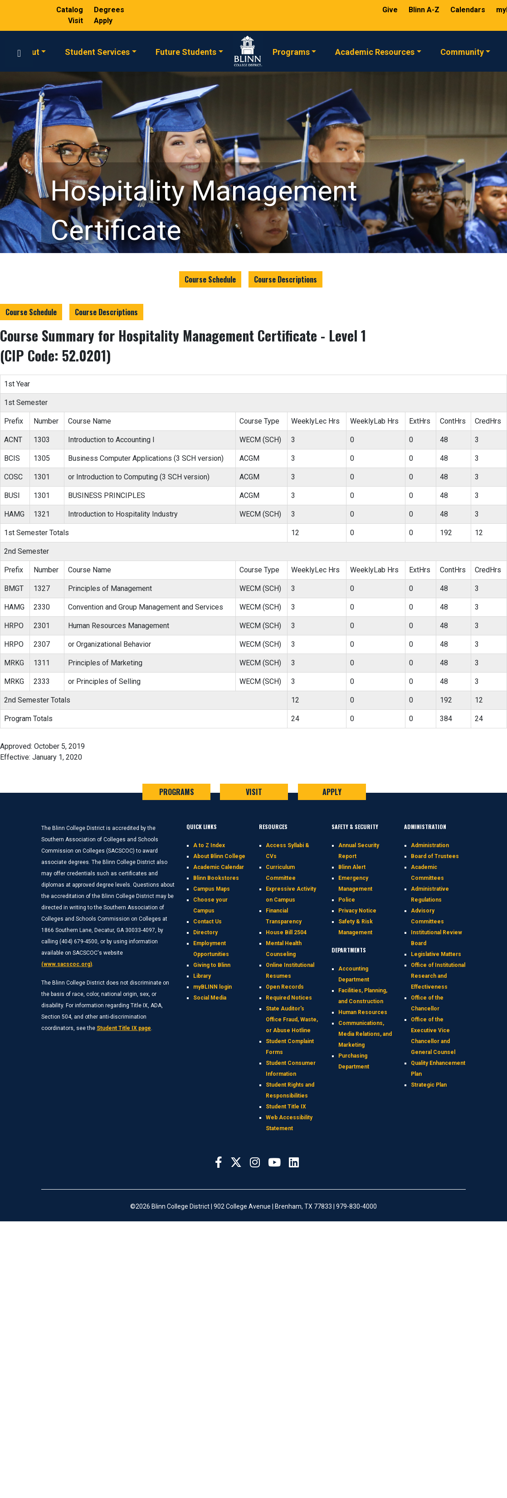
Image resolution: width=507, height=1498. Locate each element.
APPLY (331, 791)
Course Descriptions (285, 279)
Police (346, 900)
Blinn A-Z (425, 9)
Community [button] (462, 51)
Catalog (70, 9)
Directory (205, 932)
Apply (103, 20)
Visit (76, 20)
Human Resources (362, 1012)
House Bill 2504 (286, 932)
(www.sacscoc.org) (66, 964)
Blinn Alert (352, 867)
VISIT (254, 791)
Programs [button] (291, 51)
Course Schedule (210, 279)
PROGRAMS (176, 791)
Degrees (109, 9)
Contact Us (207, 921)
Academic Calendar (218, 867)
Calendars (468, 9)
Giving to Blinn (211, 965)
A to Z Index (209, 845)
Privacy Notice (357, 911)
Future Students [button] (186, 51)
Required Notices (289, 998)
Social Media (209, 998)
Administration (430, 845)
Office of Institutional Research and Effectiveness (438, 976)
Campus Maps (211, 889)
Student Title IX (286, 1106)
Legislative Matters (436, 954)
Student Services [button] (97, 51)
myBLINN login (212, 987)
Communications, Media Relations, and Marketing (365, 1034)
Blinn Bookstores (216, 878)
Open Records (285, 987)
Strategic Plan (429, 1085)
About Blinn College (219, 856)
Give (391, 9)
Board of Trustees (435, 856)
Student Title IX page (124, 1028)
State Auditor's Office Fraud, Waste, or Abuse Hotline (292, 1019)
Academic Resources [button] (374, 51)
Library (202, 976)
